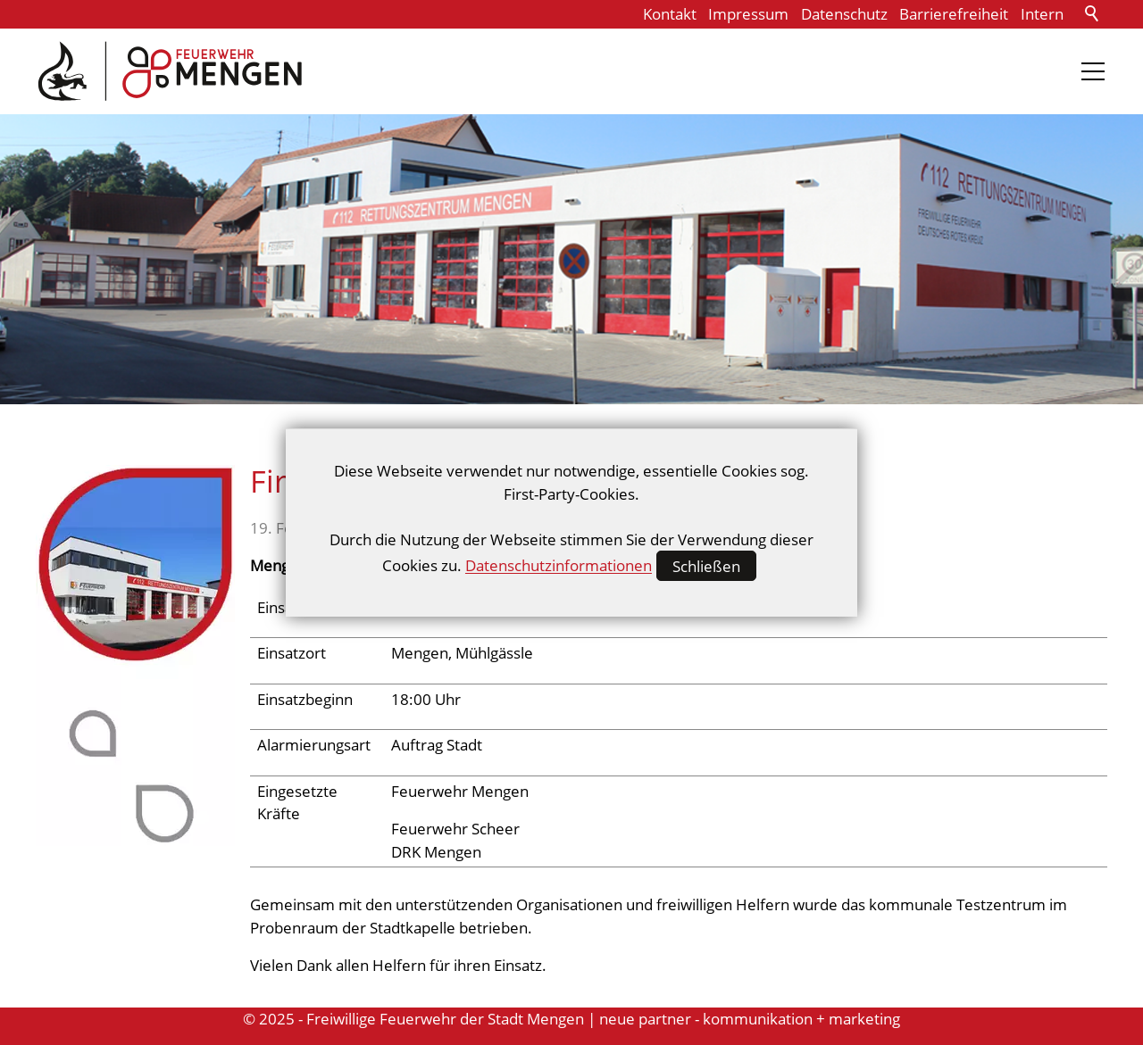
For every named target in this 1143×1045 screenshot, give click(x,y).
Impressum (748, 14)
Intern (1042, 14)
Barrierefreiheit (953, 14)
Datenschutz (844, 14)
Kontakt (670, 14)
